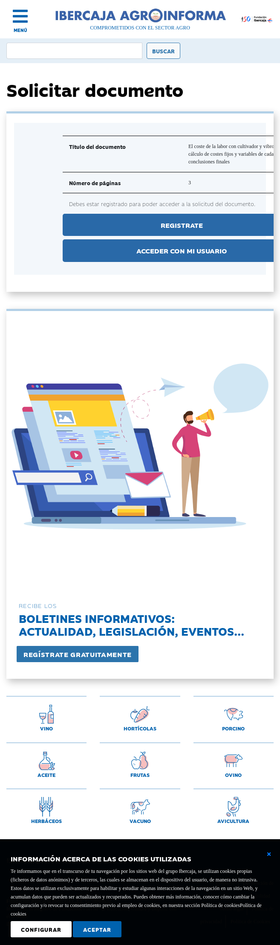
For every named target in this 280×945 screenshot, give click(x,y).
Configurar (41, 929)
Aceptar (97, 929)
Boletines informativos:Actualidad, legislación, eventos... (131, 624)
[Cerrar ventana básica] (269, 854)
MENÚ (20, 30)
